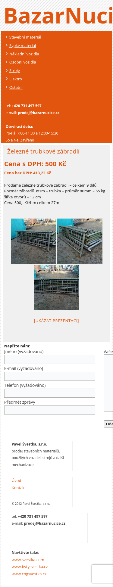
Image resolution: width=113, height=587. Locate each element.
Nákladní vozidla (24, 54)
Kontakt (19, 487)
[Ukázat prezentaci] (56, 320)
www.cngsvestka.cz (29, 573)
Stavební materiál (25, 37)
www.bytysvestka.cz (30, 566)
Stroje (14, 70)
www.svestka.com (28, 559)
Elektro (15, 79)
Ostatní (16, 87)
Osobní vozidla (22, 62)
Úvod (16, 480)
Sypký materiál (22, 45)
